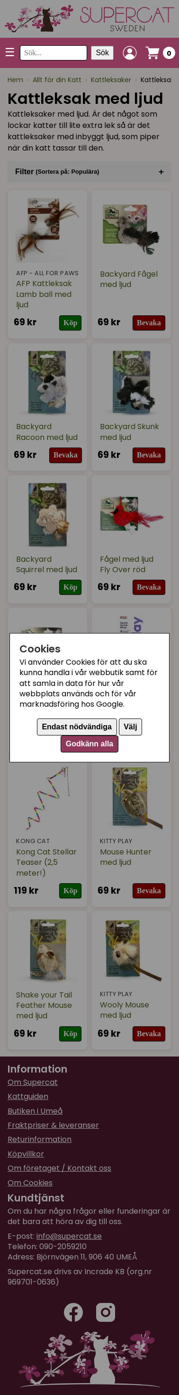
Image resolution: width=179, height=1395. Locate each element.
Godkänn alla (89, 744)
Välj (130, 727)
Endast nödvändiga (77, 727)
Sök (102, 53)
